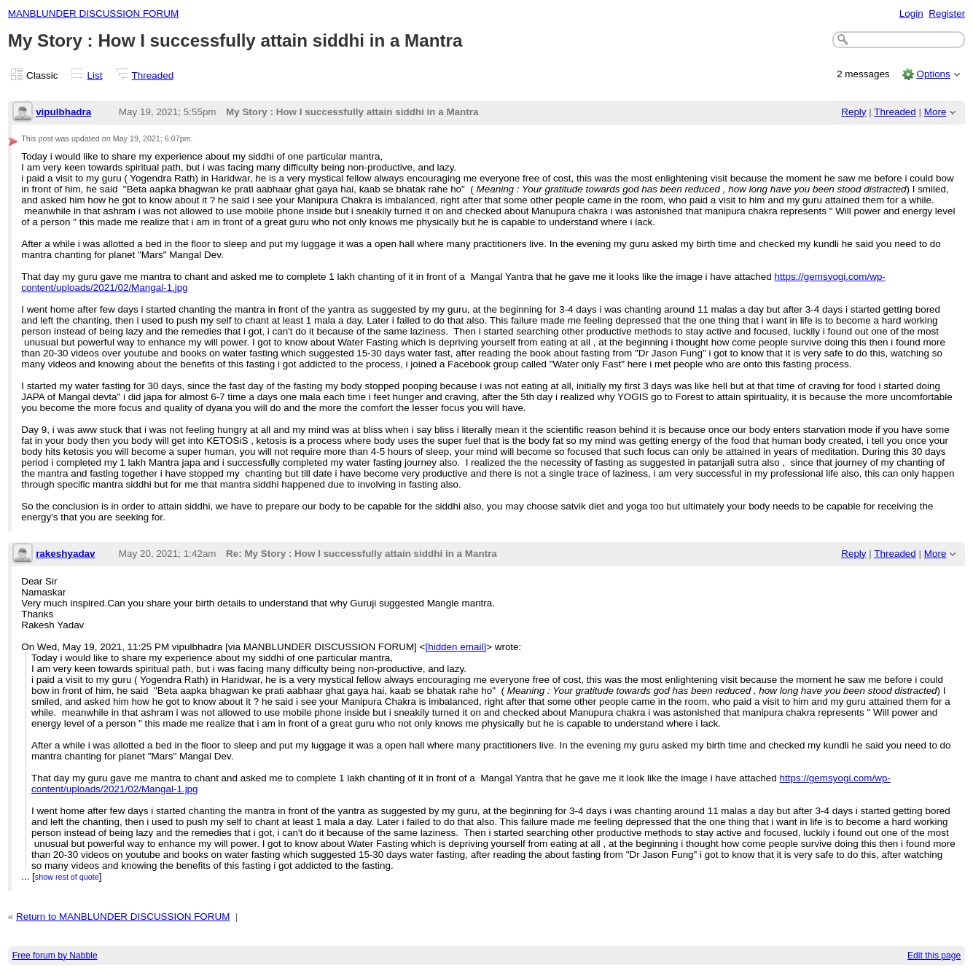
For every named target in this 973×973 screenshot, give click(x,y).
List (95, 75)
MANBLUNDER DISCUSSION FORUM (93, 13)
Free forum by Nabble (55, 955)
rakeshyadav (65, 553)
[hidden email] (455, 646)
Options (933, 74)
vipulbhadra (63, 111)
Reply (853, 111)
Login (911, 13)
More (935, 111)
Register (947, 13)
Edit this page (934, 955)
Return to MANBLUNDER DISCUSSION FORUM (123, 916)
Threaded (153, 75)
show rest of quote (67, 876)
